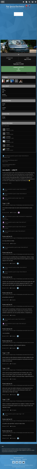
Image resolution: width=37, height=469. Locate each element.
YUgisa (6, 198)
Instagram (20, 462)
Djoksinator (4, 160)
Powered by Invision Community (18, 466)
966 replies (13, 243)
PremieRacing (7, 155)
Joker (6, 231)
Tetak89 (7, 148)
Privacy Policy (18, 459)
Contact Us (24, 459)
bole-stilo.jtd (7, 247)
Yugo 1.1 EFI (21, 198)
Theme (12, 459)
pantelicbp (8, 136)
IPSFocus (21, 457)
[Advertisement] (18, 27)
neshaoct (6, 267)
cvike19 (15, 160)
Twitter (16, 462)
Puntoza (8, 132)
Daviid (3, 164)
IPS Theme (16, 457)
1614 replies (13, 212)
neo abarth (6, 170)
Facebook (13, 462)
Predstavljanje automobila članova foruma (25, 205)
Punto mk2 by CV (25, 155)
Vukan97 (8, 144)
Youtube (23, 462)
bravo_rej (6, 189)
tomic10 (8, 128)
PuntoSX (8, 140)
